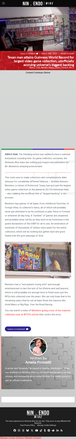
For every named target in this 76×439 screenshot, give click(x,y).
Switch (64, 67)
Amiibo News (47, 67)
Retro (57, 67)
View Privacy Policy (27, 425)
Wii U (71, 67)
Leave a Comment (29, 53)
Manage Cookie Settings (46, 425)
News (32, 67)
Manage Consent (32, 437)
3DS (38, 67)
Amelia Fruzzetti (67, 53)
